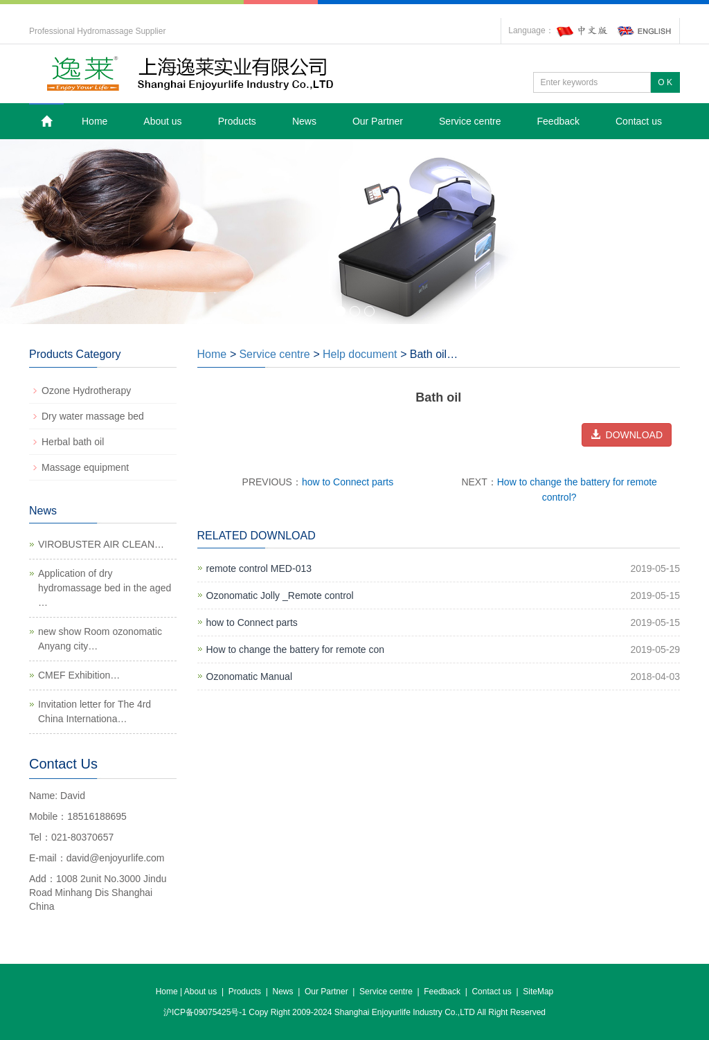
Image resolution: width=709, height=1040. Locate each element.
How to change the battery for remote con (295, 649)
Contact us (639, 121)
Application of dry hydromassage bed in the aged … (104, 588)
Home (94, 121)
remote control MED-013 (259, 568)
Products (237, 121)
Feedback (558, 121)
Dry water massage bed (93, 416)
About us (162, 121)
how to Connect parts (347, 481)
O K (665, 82)
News (304, 121)
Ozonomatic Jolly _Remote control (280, 595)
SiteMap (538, 991)
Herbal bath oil (73, 441)
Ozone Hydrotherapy (86, 390)
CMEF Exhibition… (79, 675)
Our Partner (377, 121)
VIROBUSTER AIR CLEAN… (101, 544)
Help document (360, 354)
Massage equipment (85, 467)
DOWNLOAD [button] (627, 434)
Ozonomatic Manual (249, 676)
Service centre (470, 121)
